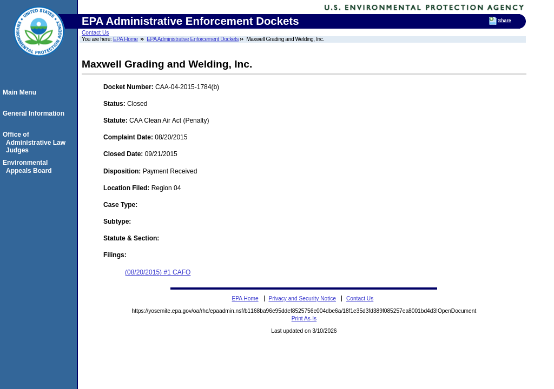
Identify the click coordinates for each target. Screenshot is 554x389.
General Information (35, 113)
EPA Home (125, 39)
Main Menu (21, 92)
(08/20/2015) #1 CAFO (157, 272)
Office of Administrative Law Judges (35, 142)
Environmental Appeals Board (29, 166)
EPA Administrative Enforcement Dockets (193, 39)
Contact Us (95, 33)
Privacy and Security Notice (302, 298)
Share (504, 20)
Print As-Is (304, 318)
